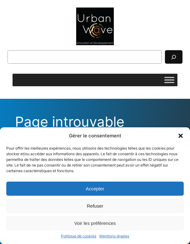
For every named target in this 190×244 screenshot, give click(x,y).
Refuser (95, 206)
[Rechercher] (173, 57)
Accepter (95, 188)
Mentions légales (114, 236)
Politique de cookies (78, 236)
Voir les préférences (95, 223)
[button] (180, 136)
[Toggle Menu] (169, 80)
